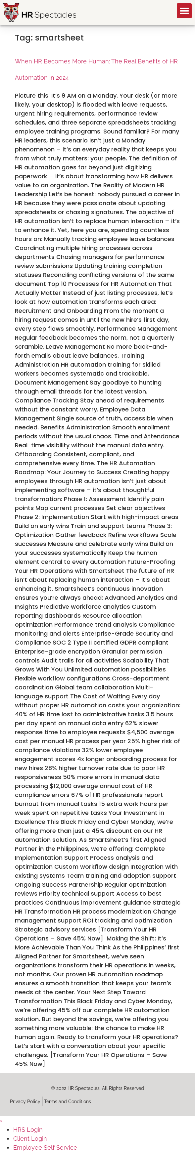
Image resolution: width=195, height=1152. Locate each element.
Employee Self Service (45, 1147)
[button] (184, 10)
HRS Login (28, 1129)
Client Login (30, 1138)
